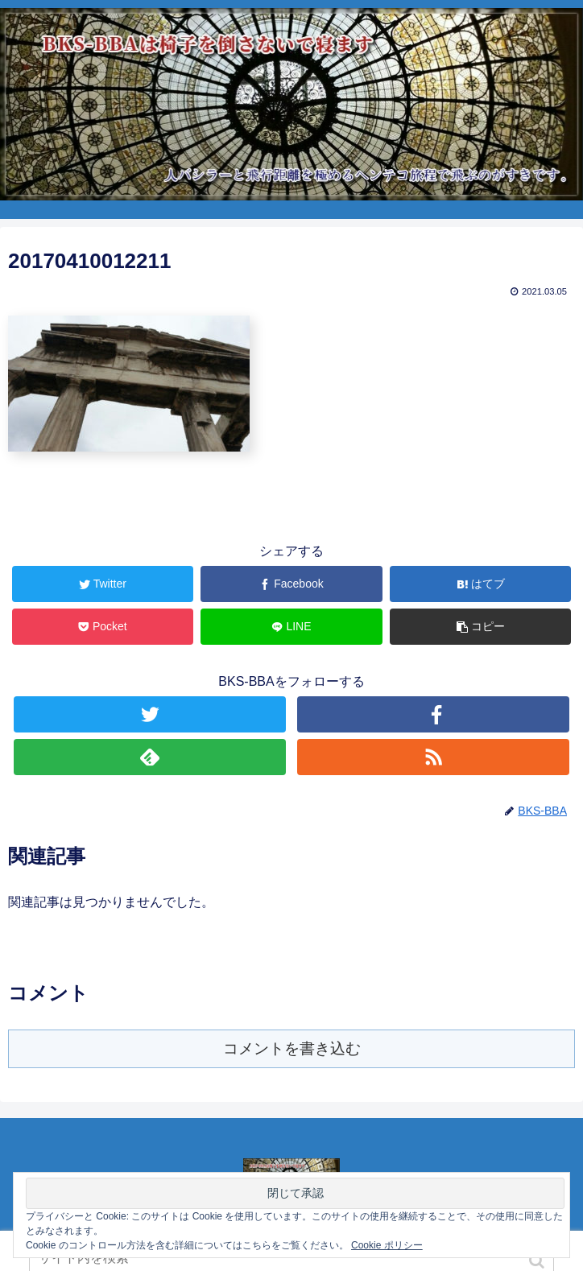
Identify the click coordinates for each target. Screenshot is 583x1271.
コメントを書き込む (292, 1048)
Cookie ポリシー (387, 1245)
